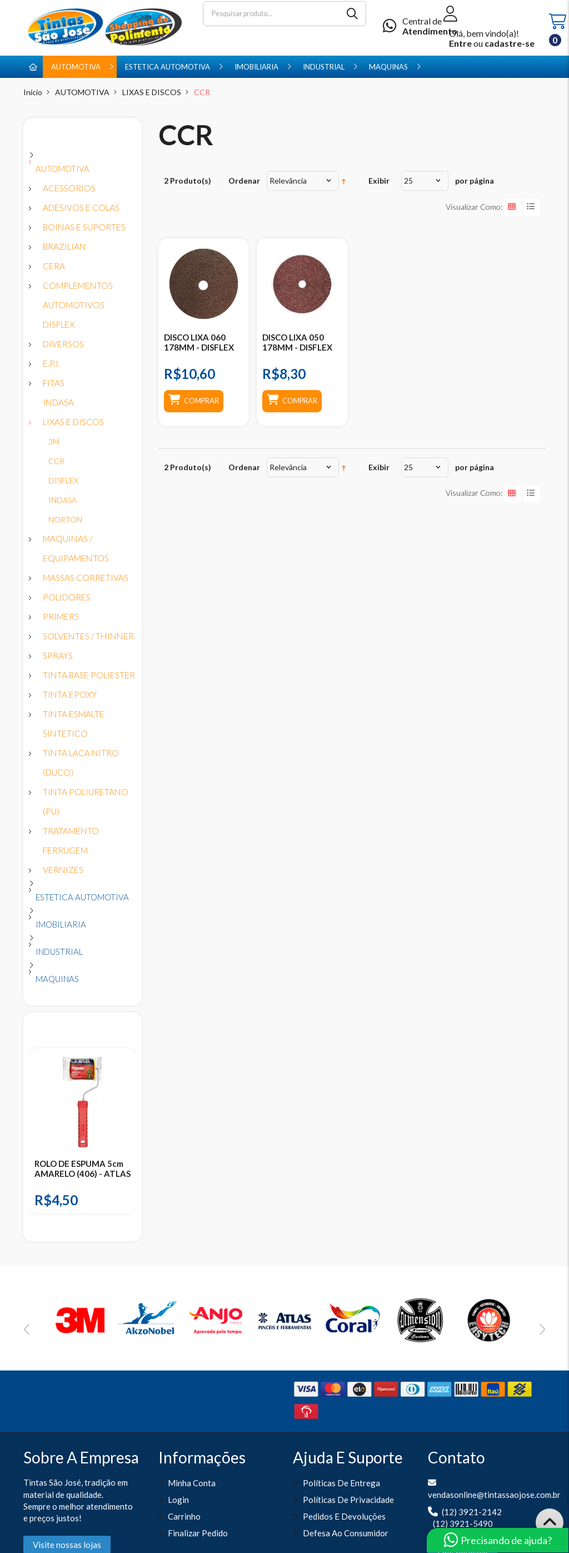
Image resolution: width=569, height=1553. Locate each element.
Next (543, 1329)
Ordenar (244, 180)
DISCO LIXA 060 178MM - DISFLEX (199, 342)
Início (32, 92)
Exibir (379, 180)
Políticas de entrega (341, 1483)
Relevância (288, 180)
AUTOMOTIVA (82, 92)
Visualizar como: (474, 206)
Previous (26, 1329)
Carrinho (184, 1516)
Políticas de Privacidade (348, 1500)
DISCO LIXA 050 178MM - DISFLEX (297, 342)
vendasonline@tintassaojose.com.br (494, 1495)
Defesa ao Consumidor (345, 1533)
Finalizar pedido (198, 1533)
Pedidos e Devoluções (344, 1516)
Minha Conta (192, 1483)
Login (178, 1500)
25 (408, 180)
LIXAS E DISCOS (151, 92)
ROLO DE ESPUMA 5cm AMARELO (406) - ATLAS (82, 1168)
